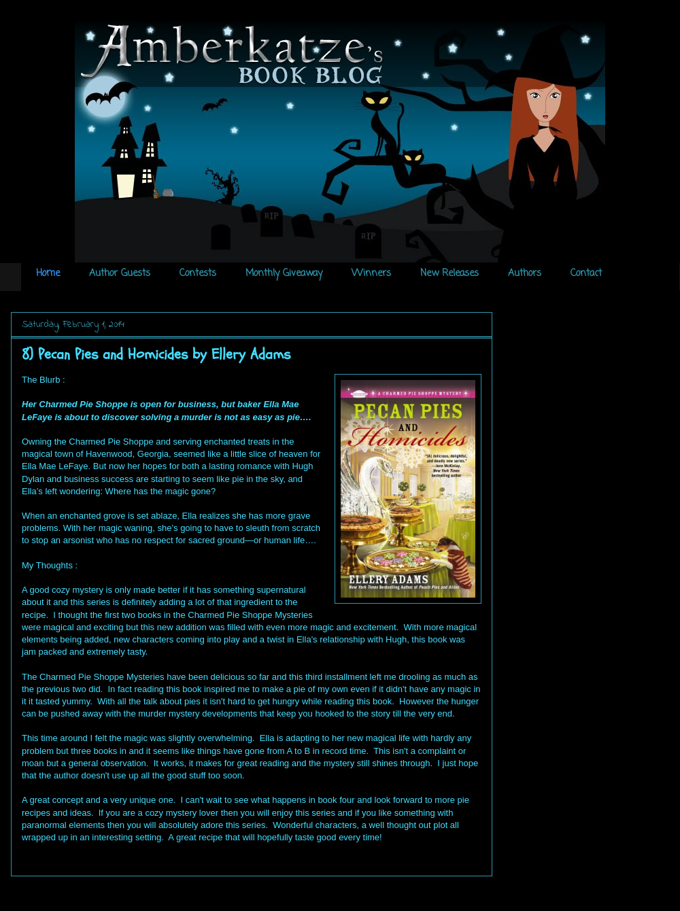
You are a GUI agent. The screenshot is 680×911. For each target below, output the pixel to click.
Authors (524, 274)
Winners (371, 274)
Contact (586, 274)
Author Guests (119, 274)
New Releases (449, 274)
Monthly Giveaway (283, 274)
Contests (198, 274)
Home (48, 274)
